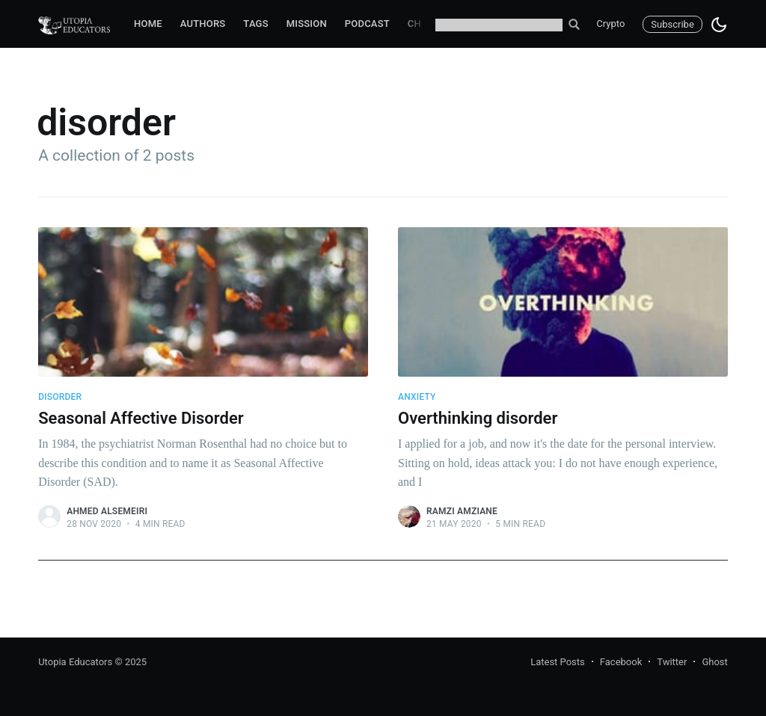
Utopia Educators (75, 661)
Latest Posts (557, 661)
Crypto (610, 23)
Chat (420, 23)
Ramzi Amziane (461, 511)
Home (148, 23)
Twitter (672, 661)
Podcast (367, 23)
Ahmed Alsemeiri (107, 511)
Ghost (714, 661)
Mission (307, 23)
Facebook (621, 661)
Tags (255, 23)
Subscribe (672, 24)
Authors (203, 23)
